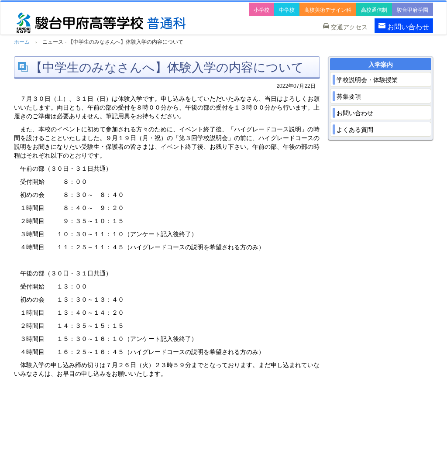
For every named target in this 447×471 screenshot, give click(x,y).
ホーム (22, 42)
